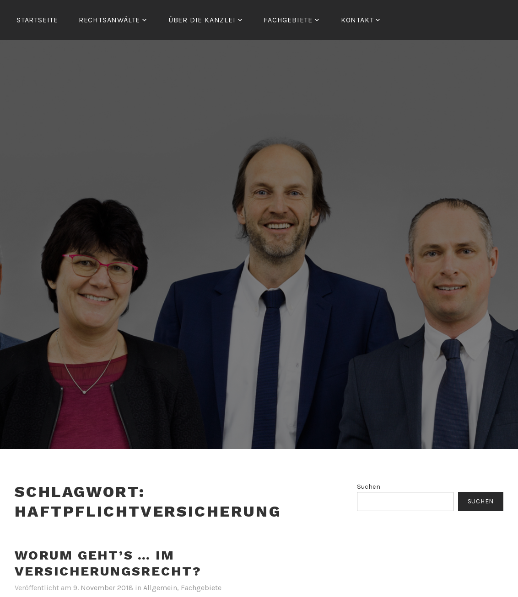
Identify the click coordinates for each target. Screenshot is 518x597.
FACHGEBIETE (288, 20)
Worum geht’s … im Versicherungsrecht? (108, 563)
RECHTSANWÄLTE (109, 20)
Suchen (368, 487)
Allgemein (160, 587)
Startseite (37, 20)
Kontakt (357, 20)
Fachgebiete (201, 587)
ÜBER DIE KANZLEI (202, 20)
